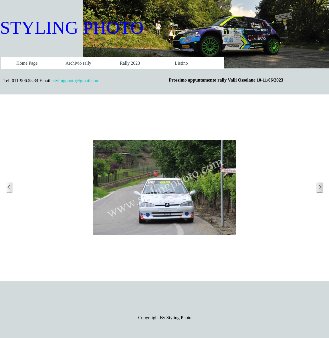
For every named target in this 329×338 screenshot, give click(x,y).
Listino (181, 63)
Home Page (26, 63)
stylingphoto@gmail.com (76, 80)
